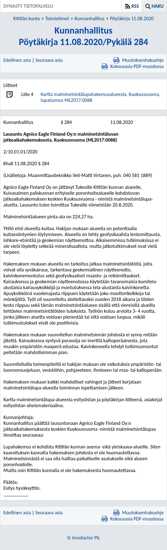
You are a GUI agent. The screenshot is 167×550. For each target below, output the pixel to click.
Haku (158, 6)
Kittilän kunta (26, 18)
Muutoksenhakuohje (138, 60)
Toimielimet (57, 18)
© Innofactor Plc (83, 538)
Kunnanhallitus (89, 18)
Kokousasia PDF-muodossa (133, 66)
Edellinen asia (17, 60)
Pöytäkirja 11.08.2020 (132, 18)
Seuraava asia (49, 60)
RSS (135, 6)
